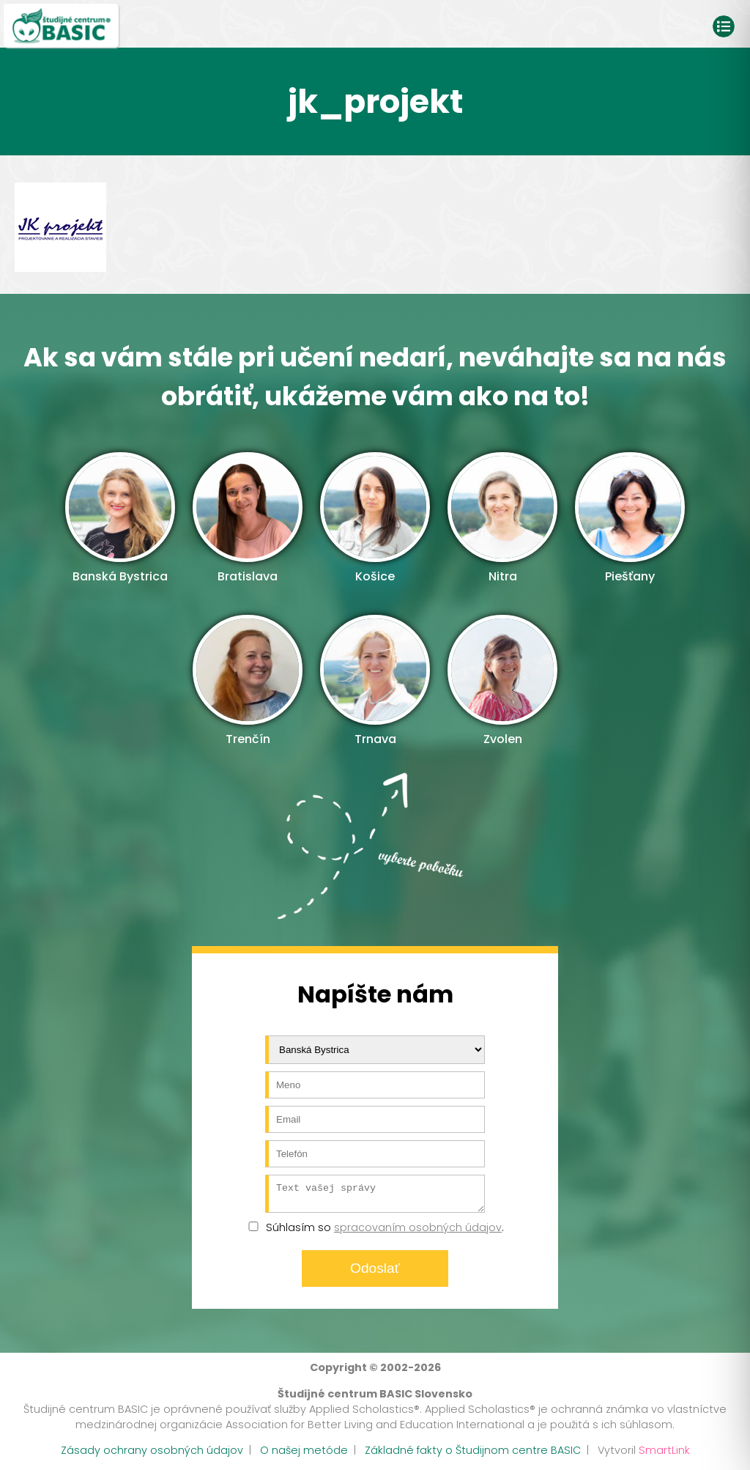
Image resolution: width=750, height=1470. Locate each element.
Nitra (502, 518)
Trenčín (247, 681)
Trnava (375, 681)
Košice (375, 518)
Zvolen (502, 681)
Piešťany (630, 518)
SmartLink (664, 1454)
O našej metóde (304, 1454)
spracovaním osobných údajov (418, 1232)
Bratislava (247, 518)
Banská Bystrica (120, 518)
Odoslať (375, 1272)
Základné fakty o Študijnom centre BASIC (473, 1454)
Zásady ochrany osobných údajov (152, 1454)
